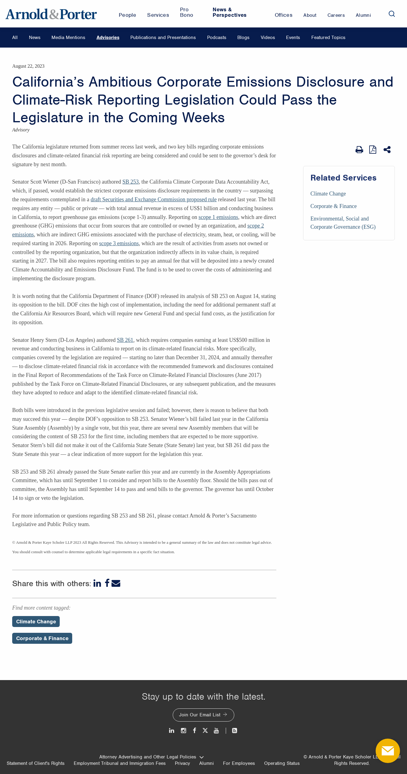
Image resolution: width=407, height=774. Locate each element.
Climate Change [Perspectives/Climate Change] (36, 621)
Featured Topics (328, 37)
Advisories (108, 37)
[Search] (392, 13)
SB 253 (130, 182)
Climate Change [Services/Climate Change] (328, 194)
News (35, 37)
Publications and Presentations (163, 37)
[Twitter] (205, 730)
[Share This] (387, 149)
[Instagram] (184, 730)
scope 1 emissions (218, 217)
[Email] (115, 583)
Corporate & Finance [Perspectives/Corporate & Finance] (42, 638)
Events (293, 37)
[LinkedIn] (98, 583)
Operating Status (282, 763)
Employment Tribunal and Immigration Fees (120, 763)
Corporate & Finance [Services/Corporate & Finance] (333, 206)
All (15, 37)
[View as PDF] (373, 149)
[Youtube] (217, 730)
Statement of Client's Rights (36, 763)
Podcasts (216, 37)
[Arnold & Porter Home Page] (51, 13)
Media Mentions (68, 37)
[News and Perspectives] (232, 730)
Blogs (243, 37)
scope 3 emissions (119, 243)
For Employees (239, 763)
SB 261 (125, 340)
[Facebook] (106, 583)
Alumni (206, 763)
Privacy (182, 763)
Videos (268, 37)
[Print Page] (359, 149)
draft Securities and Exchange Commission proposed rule (153, 199)
